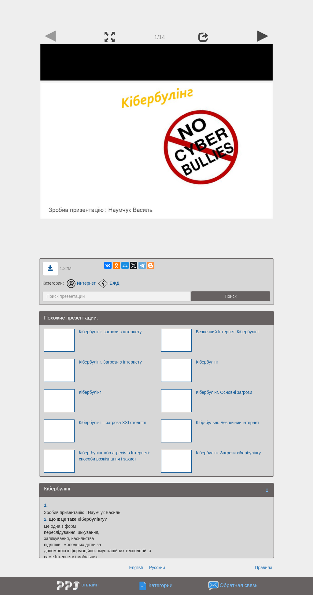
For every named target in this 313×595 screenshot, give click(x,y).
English (136, 567)
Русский (157, 567)
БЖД (109, 283)
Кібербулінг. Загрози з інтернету (110, 362)
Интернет (81, 283)
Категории (161, 586)
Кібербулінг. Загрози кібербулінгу (228, 452)
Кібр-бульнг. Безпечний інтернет (227, 422)
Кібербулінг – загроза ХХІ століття (112, 422)
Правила (263, 567)
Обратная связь (239, 586)
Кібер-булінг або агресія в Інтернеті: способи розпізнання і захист (114, 455)
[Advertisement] (156, 14)
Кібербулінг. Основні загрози (224, 392)
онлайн (89, 585)
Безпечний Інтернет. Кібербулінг (227, 331)
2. (46, 519)
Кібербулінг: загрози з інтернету (110, 331)
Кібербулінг (207, 362)
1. (46, 505)
